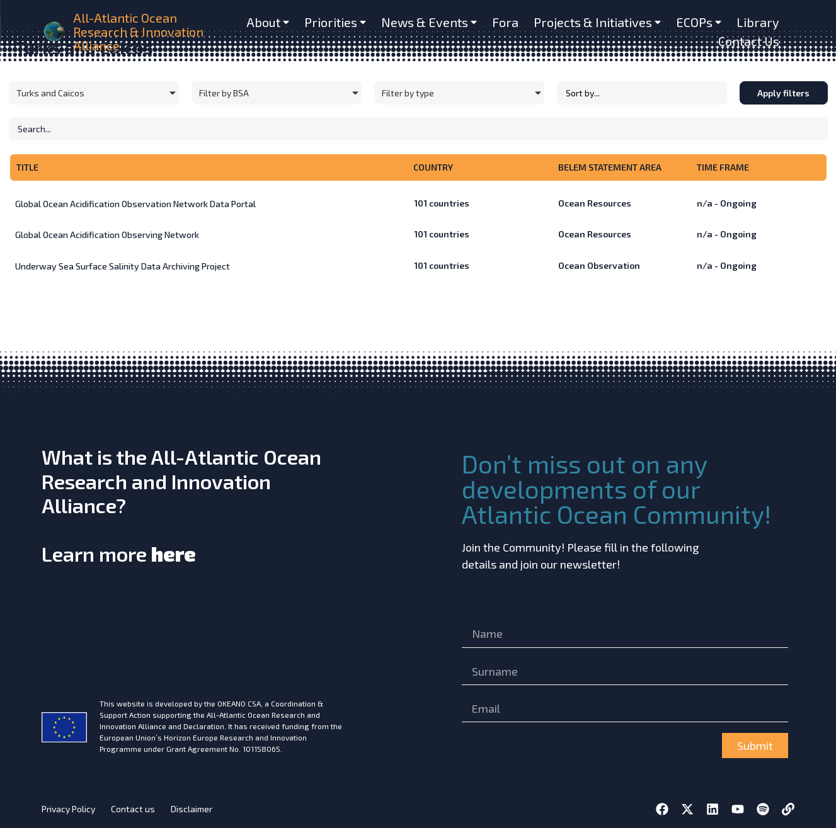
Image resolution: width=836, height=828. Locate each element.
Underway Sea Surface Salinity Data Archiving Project (122, 266)
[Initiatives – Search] (418, 128)
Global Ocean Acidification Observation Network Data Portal (135, 203)
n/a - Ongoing (727, 203)
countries (441, 203)
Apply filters (783, 93)
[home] (54, 31)
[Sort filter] (642, 93)
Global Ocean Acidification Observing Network (107, 234)
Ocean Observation (599, 265)
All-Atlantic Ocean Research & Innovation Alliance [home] (138, 31)
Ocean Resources (594, 203)
